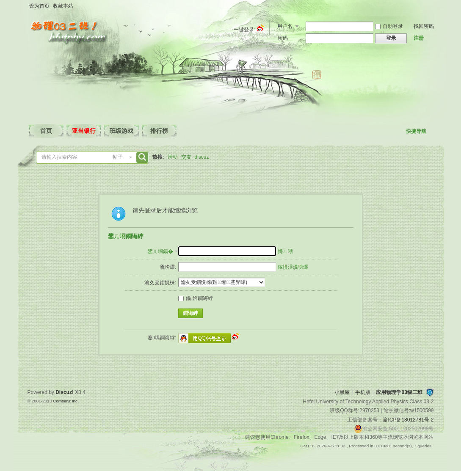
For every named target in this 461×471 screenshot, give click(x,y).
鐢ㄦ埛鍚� (160, 251)
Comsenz (62, 401)
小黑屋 (342, 392)
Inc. (75, 401)
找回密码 (424, 26)
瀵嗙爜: (168, 267)
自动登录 (389, 26)
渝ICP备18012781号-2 (408, 420)
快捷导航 (416, 131)
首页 (46, 130)
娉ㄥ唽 (285, 251)
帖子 (118, 157)
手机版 (362, 392)
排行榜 (159, 130)
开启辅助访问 (432, 6)
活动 (173, 157)
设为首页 (39, 6)
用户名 (285, 26)
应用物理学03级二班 (399, 392)
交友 (186, 157)
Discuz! (64, 392)
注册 (419, 38)
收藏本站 (63, 6)
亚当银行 (84, 130)
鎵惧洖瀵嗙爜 (293, 267)
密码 (283, 38)
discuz (202, 157)
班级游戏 (121, 130)
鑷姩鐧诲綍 (195, 298)
